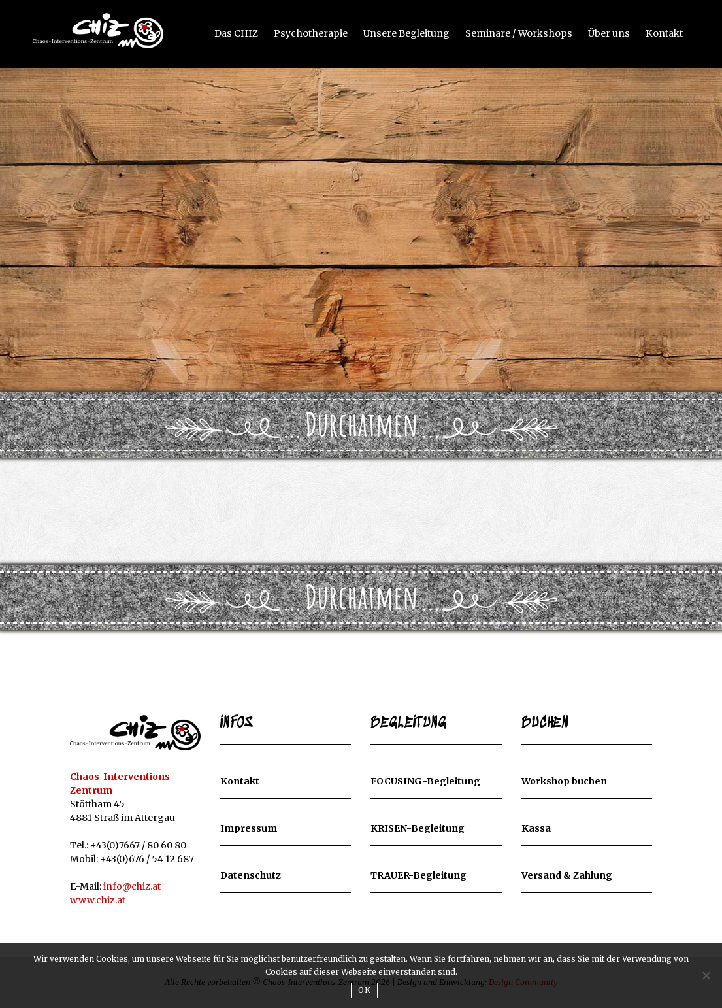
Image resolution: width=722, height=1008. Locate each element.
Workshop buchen (564, 782)
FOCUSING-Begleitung (425, 782)
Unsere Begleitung (412, 32)
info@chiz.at (132, 886)
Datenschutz (250, 876)
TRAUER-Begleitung (418, 876)
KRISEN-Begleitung (417, 829)
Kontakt (664, 32)
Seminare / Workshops (522, 32)
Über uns (610, 32)
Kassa (536, 829)
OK (364, 990)
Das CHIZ (245, 32)
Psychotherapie (317, 32)
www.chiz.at (97, 900)
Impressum (248, 829)
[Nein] (705, 975)
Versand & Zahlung (566, 876)
